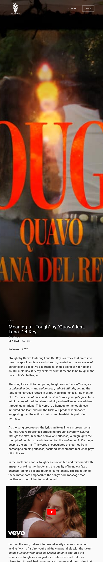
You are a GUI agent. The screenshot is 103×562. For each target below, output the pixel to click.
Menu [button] (88, 8)
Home (11, 337)
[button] (73, 8)
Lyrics (11, 320)
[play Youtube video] (51, 512)
